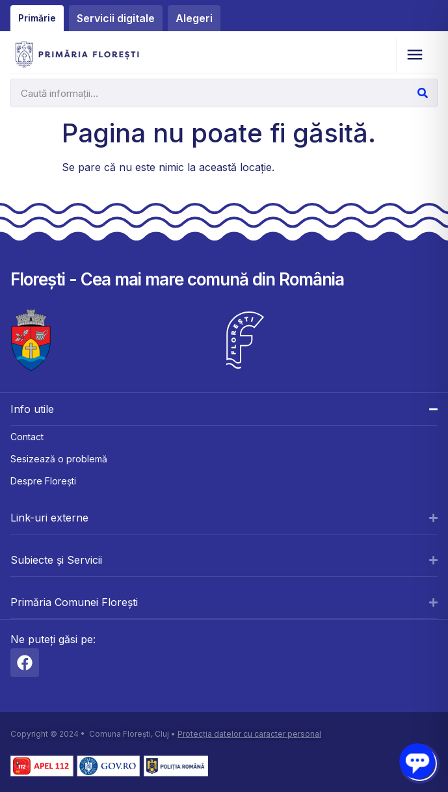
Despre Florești (43, 480)
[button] (414, 55)
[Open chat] (417, 761)
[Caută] (422, 93)
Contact (27, 436)
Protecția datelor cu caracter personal (249, 734)
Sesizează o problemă (58, 458)
